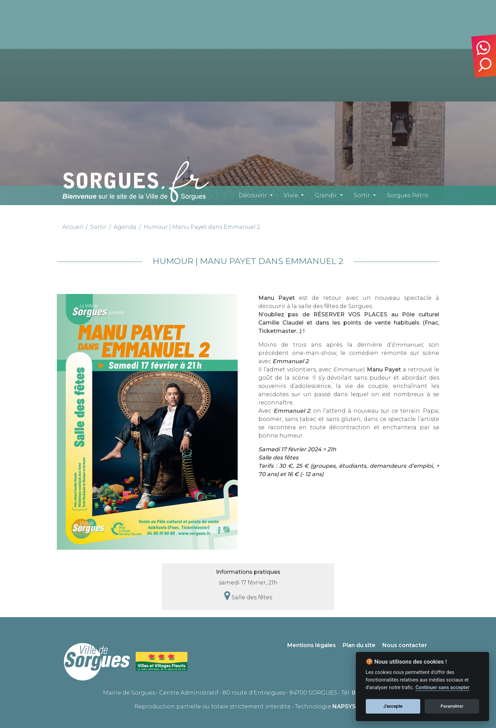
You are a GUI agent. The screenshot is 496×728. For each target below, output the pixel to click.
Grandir (326, 195)
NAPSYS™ (347, 706)
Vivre (291, 195)
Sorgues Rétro (407, 195)
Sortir (362, 195)
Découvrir (253, 195)
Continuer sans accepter (442, 687)
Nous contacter (404, 645)
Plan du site (359, 645)
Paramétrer (452, 706)
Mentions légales (311, 645)
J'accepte (393, 706)
